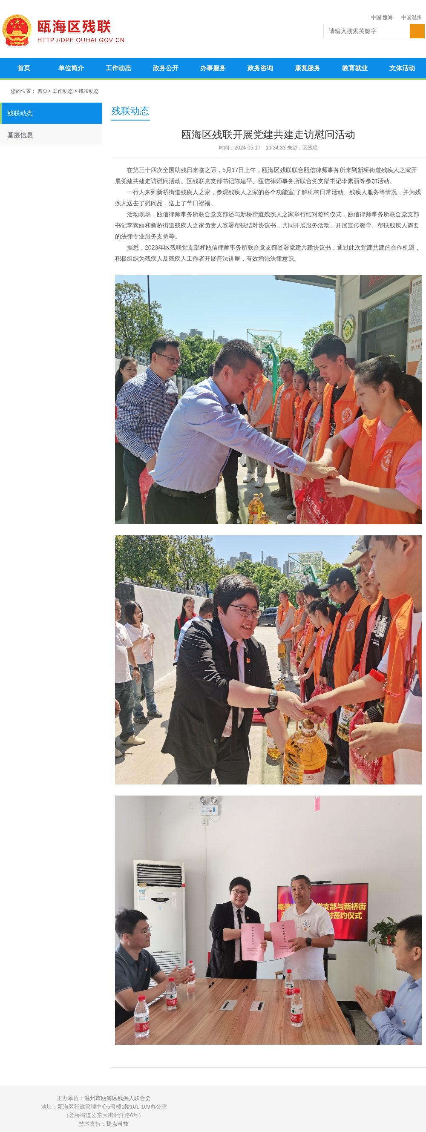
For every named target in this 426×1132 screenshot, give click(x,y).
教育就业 (355, 68)
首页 (23, 68)
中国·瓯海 (382, 17)
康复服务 (307, 68)
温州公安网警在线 (247, 1111)
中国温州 (411, 17)
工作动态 (118, 68)
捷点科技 (117, 1124)
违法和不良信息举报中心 (375, 1111)
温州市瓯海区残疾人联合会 (117, 1098)
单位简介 (71, 68)
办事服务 (213, 68)
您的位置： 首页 (29, 91)
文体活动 (402, 68)
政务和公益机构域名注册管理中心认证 (311, 1111)
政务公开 (165, 68)
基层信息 (20, 134)
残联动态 (88, 91)
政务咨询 (260, 68)
